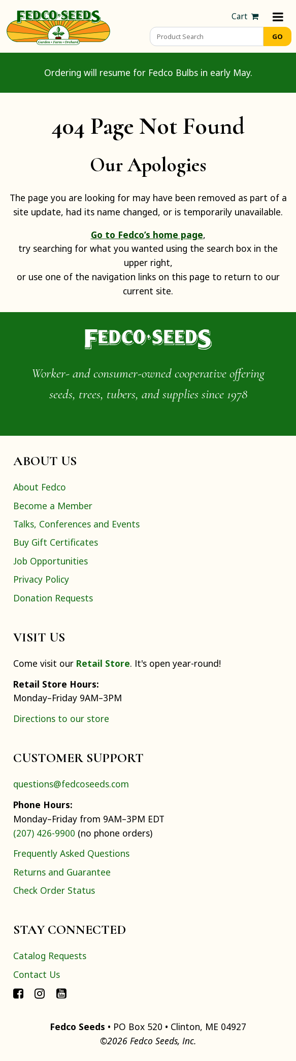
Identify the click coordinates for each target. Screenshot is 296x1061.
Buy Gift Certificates (55, 542)
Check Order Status (54, 890)
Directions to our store (61, 718)
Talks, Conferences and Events (76, 524)
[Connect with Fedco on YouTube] (61, 993)
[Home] (58, 26)
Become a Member (52, 506)
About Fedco (39, 487)
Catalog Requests (49, 956)
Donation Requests (53, 598)
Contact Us (36, 974)
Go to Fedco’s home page (147, 235)
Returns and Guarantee (62, 872)
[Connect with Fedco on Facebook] (18, 993)
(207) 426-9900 (44, 833)
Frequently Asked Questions (71, 853)
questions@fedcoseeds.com (71, 784)
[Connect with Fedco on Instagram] (40, 993)
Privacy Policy (41, 579)
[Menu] (278, 16)
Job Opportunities (50, 561)
